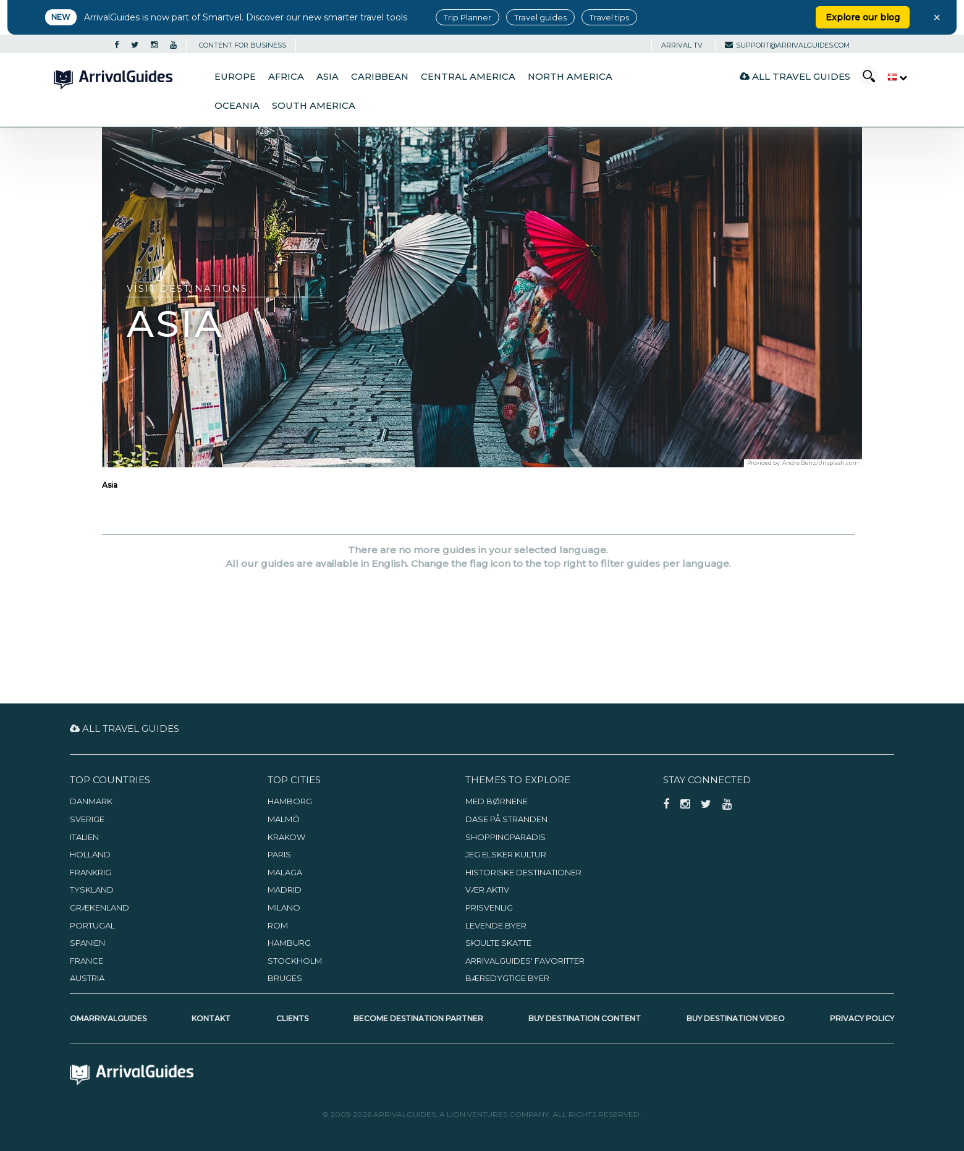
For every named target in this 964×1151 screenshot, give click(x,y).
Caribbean (379, 76)
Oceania (237, 105)
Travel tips (609, 17)
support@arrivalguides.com (787, 45)
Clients (292, 1018)
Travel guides (540, 17)
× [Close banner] (937, 17)
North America (570, 76)
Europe (235, 76)
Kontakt (211, 1018)
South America (313, 105)
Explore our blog (863, 17)
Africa (286, 76)
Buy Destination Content (584, 1018)
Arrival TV (682, 45)
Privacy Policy (862, 1018)
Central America (468, 76)
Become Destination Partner (418, 1018)
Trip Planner (467, 17)
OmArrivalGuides (108, 1018)
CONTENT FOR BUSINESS (242, 45)
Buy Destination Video (736, 1018)
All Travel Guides (795, 76)
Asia (327, 76)
